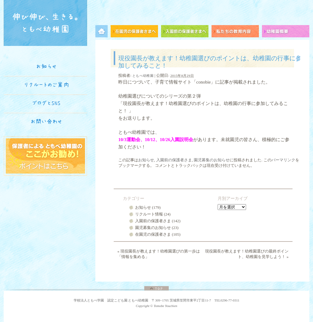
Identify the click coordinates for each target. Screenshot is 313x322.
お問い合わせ (46, 121)
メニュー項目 (103, 32)
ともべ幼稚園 (142, 75)
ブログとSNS (46, 103)
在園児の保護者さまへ (136, 32)
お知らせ (146, 160)
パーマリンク (283, 160)
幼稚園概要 (285, 32)
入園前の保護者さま (174, 160)
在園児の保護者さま (153, 234)
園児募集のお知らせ (212, 160)
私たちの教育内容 (237, 32)
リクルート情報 (149, 214)
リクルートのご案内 (46, 85)
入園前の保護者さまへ (186, 32)
